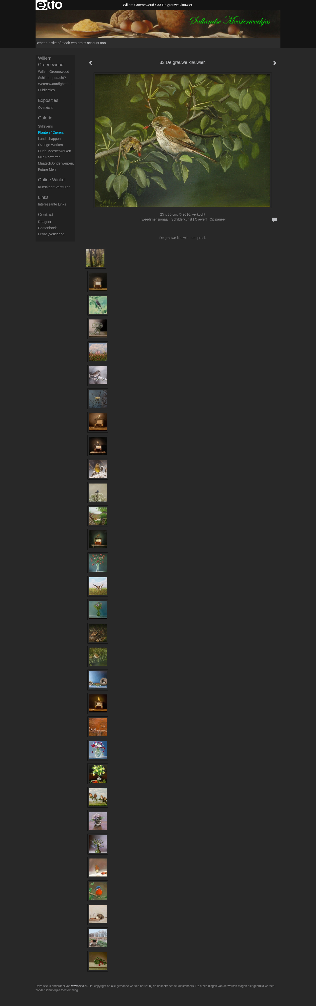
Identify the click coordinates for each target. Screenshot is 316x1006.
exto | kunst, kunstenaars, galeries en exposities (49, 5)
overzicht (45, 108)
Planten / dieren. (51, 132)
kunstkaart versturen (54, 187)
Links (43, 197)
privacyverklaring (51, 234)
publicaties (46, 90)
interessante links (52, 204)
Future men (47, 169)
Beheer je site (46, 43)
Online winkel (51, 179)
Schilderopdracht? (52, 78)
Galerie (45, 117)
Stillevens (45, 126)
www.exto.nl (79, 986)
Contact (45, 214)
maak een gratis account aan (83, 43)
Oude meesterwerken (54, 151)
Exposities (48, 100)
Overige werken (50, 145)
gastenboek (47, 228)
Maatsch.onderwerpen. (56, 163)
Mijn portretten (49, 157)
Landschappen (49, 139)
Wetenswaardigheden (54, 84)
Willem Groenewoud (138, 5)
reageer (44, 222)
